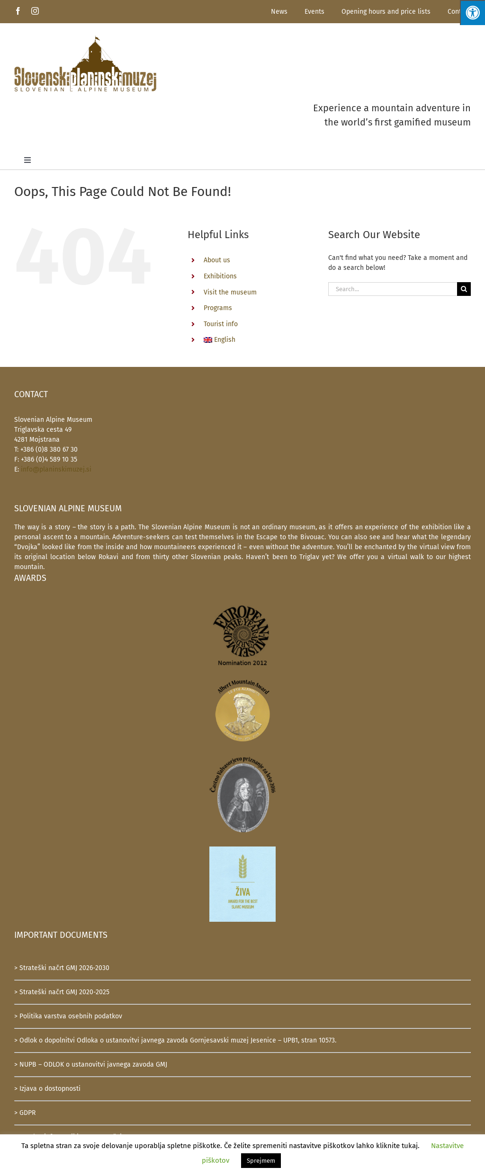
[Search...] (392, 289)
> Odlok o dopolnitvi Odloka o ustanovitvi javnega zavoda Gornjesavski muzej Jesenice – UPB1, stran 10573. (175, 1040)
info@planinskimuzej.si (56, 469)
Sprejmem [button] (261, 1160)
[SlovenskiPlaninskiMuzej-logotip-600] (85, 38)
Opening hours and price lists (386, 12)
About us (217, 260)
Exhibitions (220, 276)
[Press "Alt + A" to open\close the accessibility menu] (472, 12)
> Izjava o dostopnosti (47, 1089)
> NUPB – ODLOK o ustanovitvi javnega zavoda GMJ (90, 1064)
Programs (218, 308)
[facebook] (18, 11)
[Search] (464, 289)
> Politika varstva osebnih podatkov (68, 1016)
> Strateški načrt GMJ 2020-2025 (61, 992)
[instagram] (35, 11)
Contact (459, 12)
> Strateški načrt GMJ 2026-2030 (61, 968)
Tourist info (221, 324)
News (279, 12)
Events (314, 12)
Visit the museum (230, 292)
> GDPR (25, 1113)
